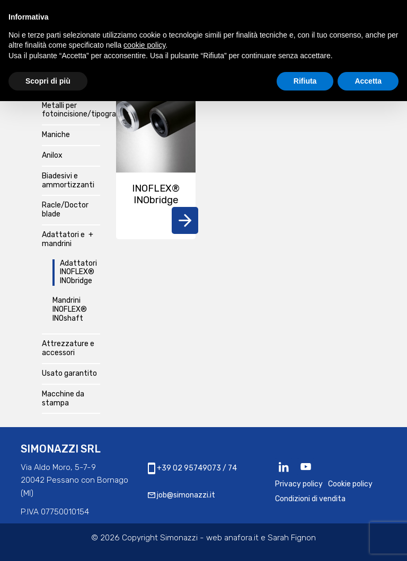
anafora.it (241, 537)
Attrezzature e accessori (68, 348)
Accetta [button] (368, 81)
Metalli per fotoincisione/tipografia (71, 110)
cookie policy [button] (144, 45)
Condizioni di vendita (310, 498)
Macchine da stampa (63, 399)
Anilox (52, 155)
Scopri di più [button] (47, 81)
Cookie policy (350, 483)
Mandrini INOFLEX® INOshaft (69, 309)
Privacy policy (299, 483)
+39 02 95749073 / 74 (192, 468)
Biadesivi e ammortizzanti (68, 180)
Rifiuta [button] (305, 81)
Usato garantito (69, 373)
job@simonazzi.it (181, 495)
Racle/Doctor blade (65, 210)
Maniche (56, 135)
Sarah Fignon (292, 537)
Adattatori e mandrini (63, 239)
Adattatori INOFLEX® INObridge (78, 272)
